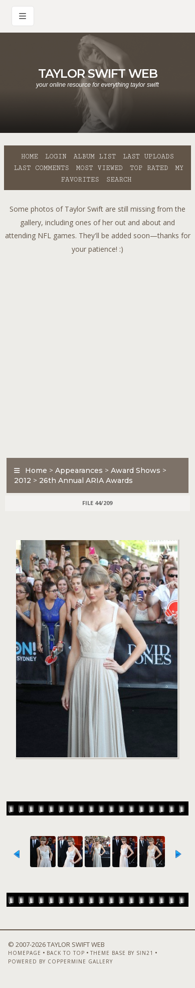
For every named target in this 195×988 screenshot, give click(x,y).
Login (55, 156)
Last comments (41, 168)
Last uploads (148, 156)
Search (119, 180)
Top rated (149, 168)
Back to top (66, 952)
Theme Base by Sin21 (121, 952)
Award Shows (135, 470)
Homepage (24, 952)
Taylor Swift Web (97, 73)
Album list (94, 156)
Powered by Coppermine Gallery (60, 961)
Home (29, 156)
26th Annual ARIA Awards (86, 480)
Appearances (79, 470)
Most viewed (99, 168)
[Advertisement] (97, 353)
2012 (22, 480)
